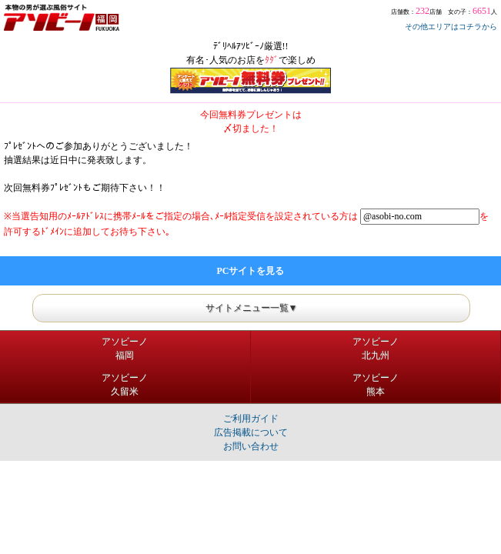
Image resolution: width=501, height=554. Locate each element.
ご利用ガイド (251, 418)
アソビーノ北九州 (375, 348)
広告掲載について (251, 432)
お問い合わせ (251, 446)
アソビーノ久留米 (125, 384)
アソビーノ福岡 (125, 348)
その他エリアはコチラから (451, 26)
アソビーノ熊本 (375, 384)
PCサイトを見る (251, 270)
